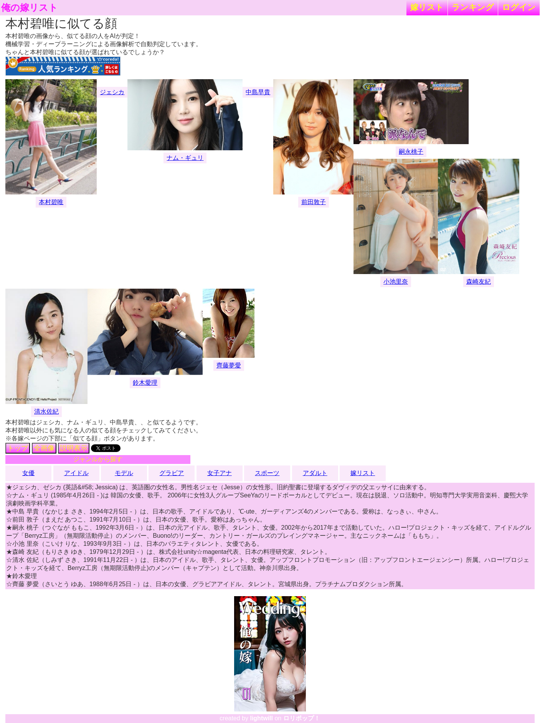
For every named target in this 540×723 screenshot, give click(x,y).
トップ (17, 448)
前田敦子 (313, 202)
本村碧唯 (51, 202)
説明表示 (74, 448)
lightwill (261, 718)
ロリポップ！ (301, 718)
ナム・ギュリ (185, 158)
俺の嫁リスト (29, 8)
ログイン (519, 7)
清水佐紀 (46, 411)
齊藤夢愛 (228, 365)
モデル (124, 473)
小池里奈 (395, 281)
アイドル (76, 473)
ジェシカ (112, 92)
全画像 (44, 448)
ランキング (473, 7)
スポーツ (267, 473)
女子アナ (219, 473)
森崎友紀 (478, 281)
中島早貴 (258, 92)
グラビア (171, 473)
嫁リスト (427, 7)
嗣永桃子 (411, 151)
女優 (28, 473)
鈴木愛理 (145, 382)
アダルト (315, 473)
